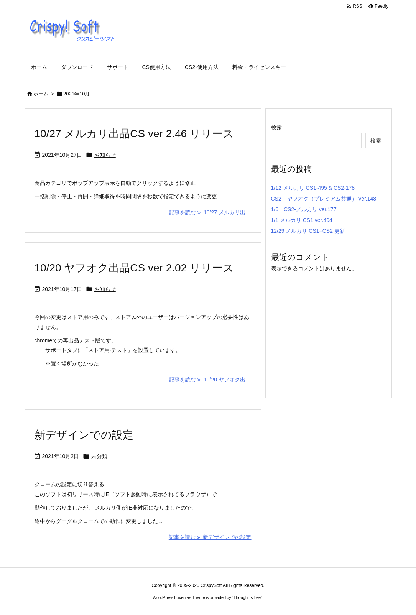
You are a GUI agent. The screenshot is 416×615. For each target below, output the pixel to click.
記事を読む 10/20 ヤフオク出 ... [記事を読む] (210, 380)
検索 (276, 127)
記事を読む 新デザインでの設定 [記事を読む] (210, 537)
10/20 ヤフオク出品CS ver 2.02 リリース (134, 268)
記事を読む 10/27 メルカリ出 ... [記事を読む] (210, 212)
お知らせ (105, 155)
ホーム (40, 94)
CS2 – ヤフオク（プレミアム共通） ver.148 (324, 199)
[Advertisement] (335, 327)
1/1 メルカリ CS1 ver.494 (301, 220)
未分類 (99, 456)
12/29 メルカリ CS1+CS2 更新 (308, 231)
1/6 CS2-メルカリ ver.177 (304, 209)
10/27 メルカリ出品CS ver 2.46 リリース (134, 134)
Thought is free (247, 597)
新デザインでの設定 (84, 435)
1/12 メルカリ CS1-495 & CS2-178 (313, 188)
